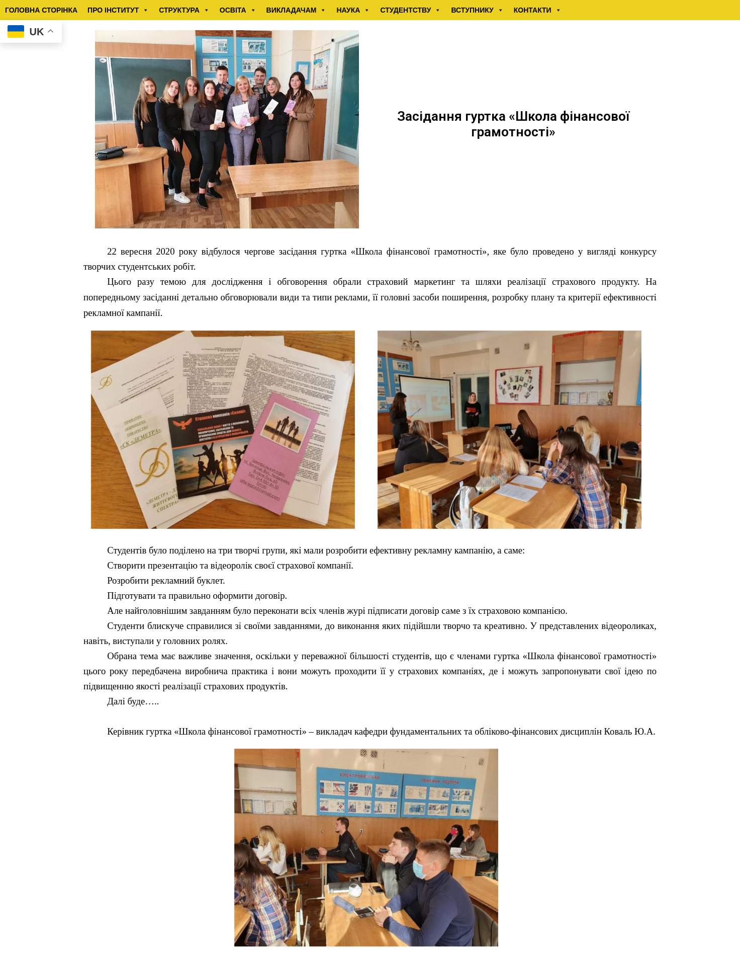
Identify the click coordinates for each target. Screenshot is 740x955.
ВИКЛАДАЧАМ (296, 10)
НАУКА (353, 10)
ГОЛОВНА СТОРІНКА (41, 10)
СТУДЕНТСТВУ (410, 10)
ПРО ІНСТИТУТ (118, 10)
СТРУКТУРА (184, 10)
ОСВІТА (238, 10)
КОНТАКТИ (538, 10)
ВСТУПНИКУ (477, 10)
